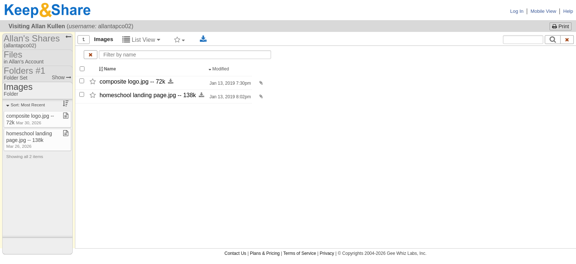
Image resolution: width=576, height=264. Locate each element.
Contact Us (235, 253)
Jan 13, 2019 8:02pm (229, 96)
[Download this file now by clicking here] (170, 81)
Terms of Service (299, 253)
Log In (516, 11)
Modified (219, 69)
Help (568, 11)
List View (141, 40)
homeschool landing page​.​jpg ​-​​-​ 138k (29, 139)
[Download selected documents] (203, 39)
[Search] (553, 39)
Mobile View (543, 11)
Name (108, 69)
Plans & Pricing (265, 253)
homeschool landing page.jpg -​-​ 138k (148, 95)
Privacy (327, 253)
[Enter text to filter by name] (185, 54)
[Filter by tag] (179, 39)
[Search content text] (523, 39)
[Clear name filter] (90, 54)
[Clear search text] (567, 39)
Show (61, 77)
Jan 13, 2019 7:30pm (229, 83)
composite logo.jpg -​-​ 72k (132, 81)
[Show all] (84, 39)
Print (560, 26)
